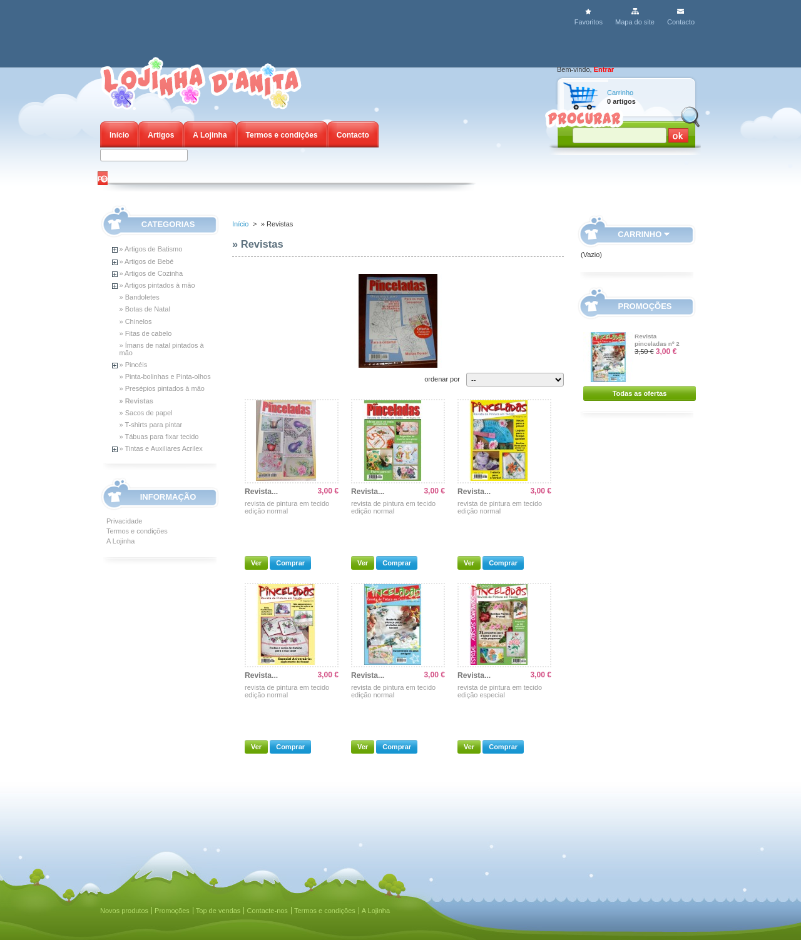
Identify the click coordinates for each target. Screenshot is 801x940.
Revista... (261, 491)
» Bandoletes (140, 297)
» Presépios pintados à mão (162, 388)
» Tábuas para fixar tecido (159, 436)
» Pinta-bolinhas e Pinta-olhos (165, 376)
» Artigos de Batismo (151, 249)
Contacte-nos (267, 910)
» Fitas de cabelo (146, 333)
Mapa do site (635, 22)
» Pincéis (134, 364)
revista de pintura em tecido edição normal (287, 507)
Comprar (290, 563)
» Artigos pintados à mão (157, 285)
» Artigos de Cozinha (151, 273)
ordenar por (442, 379)
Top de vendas (218, 910)
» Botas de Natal (145, 309)
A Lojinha (210, 135)
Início (119, 135)
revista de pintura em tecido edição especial (499, 691)
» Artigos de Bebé (147, 261)
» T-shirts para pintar (151, 424)
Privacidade (124, 521)
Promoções (645, 306)
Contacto (681, 22)
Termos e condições (282, 135)
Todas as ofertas (640, 393)
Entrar (604, 69)
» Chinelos (136, 321)
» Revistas (136, 401)
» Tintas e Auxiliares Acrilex (161, 448)
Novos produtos (124, 910)
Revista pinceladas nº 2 (657, 340)
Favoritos (588, 22)
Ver (256, 563)
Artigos (161, 135)
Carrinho (620, 92)
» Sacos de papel (146, 413)
